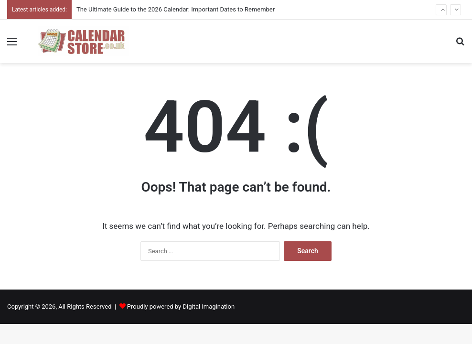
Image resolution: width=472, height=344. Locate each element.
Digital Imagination (208, 306)
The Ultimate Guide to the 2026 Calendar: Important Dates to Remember (175, 9)
